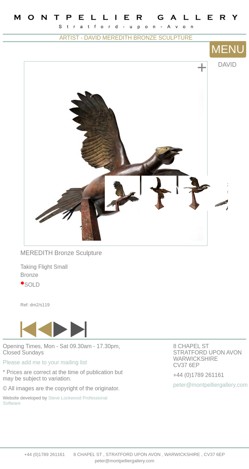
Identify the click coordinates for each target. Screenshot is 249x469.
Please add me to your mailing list (45, 362)
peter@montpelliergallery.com (124, 460)
